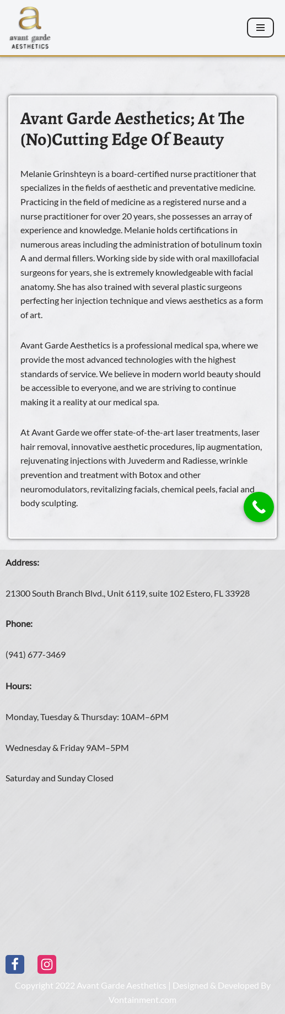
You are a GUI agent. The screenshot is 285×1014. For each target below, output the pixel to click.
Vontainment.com (142, 999)
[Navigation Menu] (260, 27)
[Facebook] (15, 964)
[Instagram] (46, 964)
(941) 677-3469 (36, 654)
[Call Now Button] (259, 507)
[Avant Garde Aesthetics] (30, 27)
